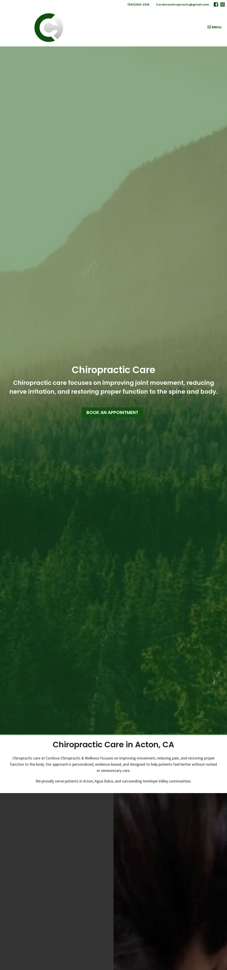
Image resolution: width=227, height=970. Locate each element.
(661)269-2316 (138, 4)
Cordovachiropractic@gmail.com (182, 4)
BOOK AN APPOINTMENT (112, 412)
